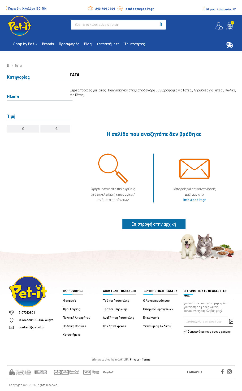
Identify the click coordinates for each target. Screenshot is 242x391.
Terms (146, 359)
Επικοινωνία (151, 317)
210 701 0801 (101, 9)
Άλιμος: (221, 9)
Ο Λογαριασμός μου (156, 300)
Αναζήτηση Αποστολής (118, 317)
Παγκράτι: (27, 8)
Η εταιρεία (69, 300)
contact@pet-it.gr (135, 9)
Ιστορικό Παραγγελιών (158, 309)
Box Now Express (114, 326)
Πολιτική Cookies (74, 326)
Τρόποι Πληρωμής (115, 309)
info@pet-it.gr (194, 200)
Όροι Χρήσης (71, 309)
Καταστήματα (72, 334)
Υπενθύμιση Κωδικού (157, 326)
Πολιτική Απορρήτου (76, 317)
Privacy (134, 359)
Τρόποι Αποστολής (116, 300)
